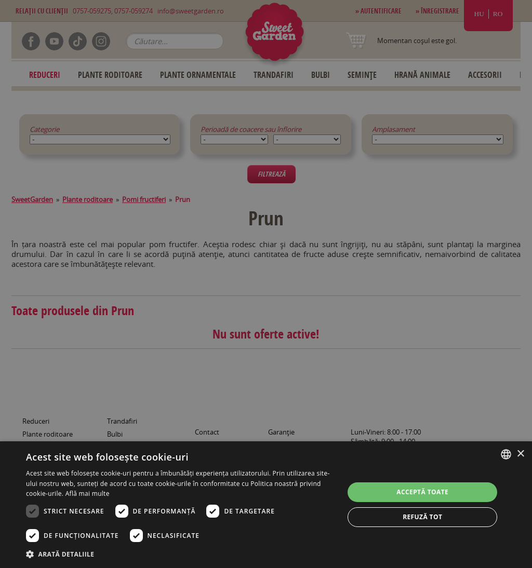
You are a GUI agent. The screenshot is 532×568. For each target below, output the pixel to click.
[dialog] (266, 504)
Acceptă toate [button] (422, 492)
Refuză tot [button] (422, 516)
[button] (180, 554)
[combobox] (506, 454)
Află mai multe (87, 493)
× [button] (520, 454)
